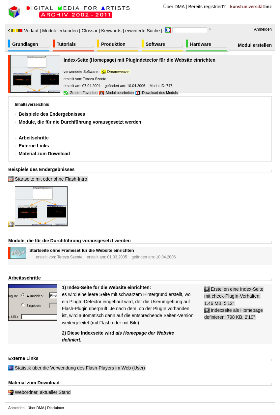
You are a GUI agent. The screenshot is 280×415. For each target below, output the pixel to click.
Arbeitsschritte (24, 278)
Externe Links (34, 145)
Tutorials (66, 44)
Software (155, 44)
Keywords (111, 30)
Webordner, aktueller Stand (42, 392)
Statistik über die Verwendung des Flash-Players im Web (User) (80, 368)
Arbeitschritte (34, 137)
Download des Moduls (160, 93)
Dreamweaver (118, 72)
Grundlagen (25, 44)
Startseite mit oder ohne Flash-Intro (51, 179)
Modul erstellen (255, 45)
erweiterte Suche (142, 30)
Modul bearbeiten (120, 93)
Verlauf (23, 30)
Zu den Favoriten (84, 93)
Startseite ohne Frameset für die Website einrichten (81, 250)
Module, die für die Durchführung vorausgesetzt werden (80, 122)
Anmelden (263, 29)
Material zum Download (44, 153)
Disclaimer (55, 408)
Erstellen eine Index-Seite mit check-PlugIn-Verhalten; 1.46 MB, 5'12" (234, 296)
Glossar (90, 30)
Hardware (200, 44)
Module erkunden (60, 30)
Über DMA (174, 6)
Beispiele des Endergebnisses (52, 114)
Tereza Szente (94, 79)
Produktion (113, 44)
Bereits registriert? (207, 6)
